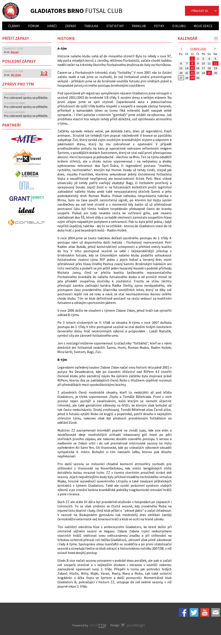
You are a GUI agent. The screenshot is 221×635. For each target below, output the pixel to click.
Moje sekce (203, 26)
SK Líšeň (16, 75)
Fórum (33, 26)
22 (192, 73)
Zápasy (70, 26)
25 (209, 73)
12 (215, 63)
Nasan (15, 52)
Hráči (52, 26)
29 (192, 78)
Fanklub (139, 26)
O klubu (179, 26)
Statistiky (115, 26)
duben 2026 (198, 49)
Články (14, 26)
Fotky (159, 26)
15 (192, 68)
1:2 (43, 73)
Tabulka (91, 26)
